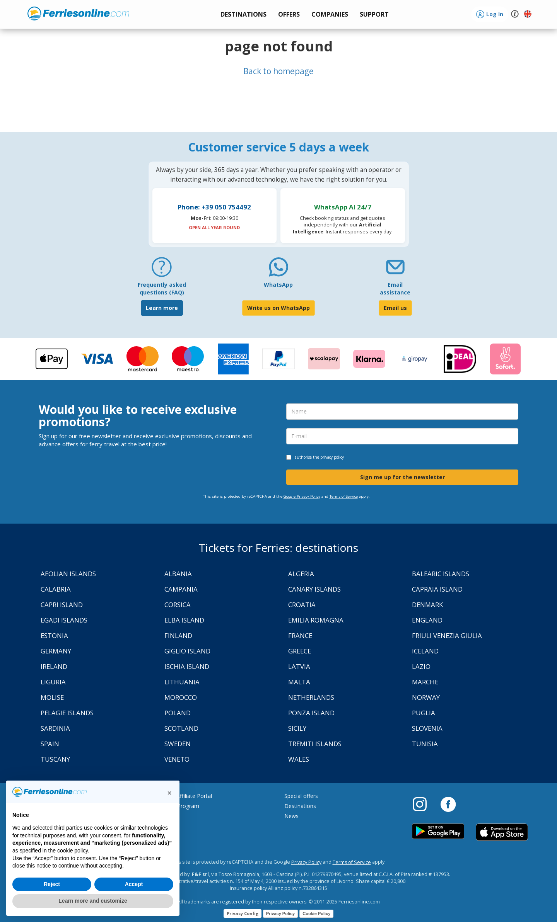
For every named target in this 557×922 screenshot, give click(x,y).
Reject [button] (52, 884)
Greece (299, 650)
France (300, 635)
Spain (50, 743)
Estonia (54, 635)
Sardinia (55, 728)
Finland (178, 635)
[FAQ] (162, 270)
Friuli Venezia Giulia (447, 635)
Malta (299, 681)
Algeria (301, 573)
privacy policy (332, 457)
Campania (181, 589)
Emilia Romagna (315, 620)
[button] (374, 14)
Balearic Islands (440, 573)
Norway (426, 697)
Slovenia (427, 728)
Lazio (421, 666)
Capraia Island (437, 589)
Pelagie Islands (67, 712)
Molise (52, 697)
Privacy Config (242, 913)
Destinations (300, 806)
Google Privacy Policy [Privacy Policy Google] (302, 496)
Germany (56, 650)
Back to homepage (278, 71)
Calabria (56, 589)
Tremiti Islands (315, 743)
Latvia (299, 666)
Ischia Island (186, 666)
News (291, 816)
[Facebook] (448, 804)
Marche (425, 681)
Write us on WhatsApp (278, 307)
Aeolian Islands (68, 573)
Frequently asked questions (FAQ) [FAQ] (162, 288)
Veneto (177, 759)
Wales (298, 759)
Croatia (302, 604)
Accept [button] (134, 884)
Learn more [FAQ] (162, 307)
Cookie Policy (316, 913)
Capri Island (62, 604)
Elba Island (184, 620)
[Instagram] (423, 804)
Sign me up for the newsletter (402, 477)
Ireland (54, 666)
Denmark (427, 604)
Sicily (297, 728)
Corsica (177, 604)
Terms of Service (344, 496)
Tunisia (425, 743)
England (427, 620)
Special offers (301, 796)
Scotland (181, 728)
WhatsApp (278, 284)
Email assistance (395, 288)
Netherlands (311, 697)
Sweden (177, 743)
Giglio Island (187, 650)
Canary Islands (314, 589)
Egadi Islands (64, 620)
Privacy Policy (306, 862)
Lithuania (182, 681)
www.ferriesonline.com (78, 13)
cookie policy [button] (72, 850)
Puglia (423, 712)
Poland (177, 712)
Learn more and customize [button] (92, 901)
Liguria (53, 681)
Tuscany (55, 759)
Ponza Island (311, 712)
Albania (178, 573)
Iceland (425, 650)
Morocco (180, 697)
